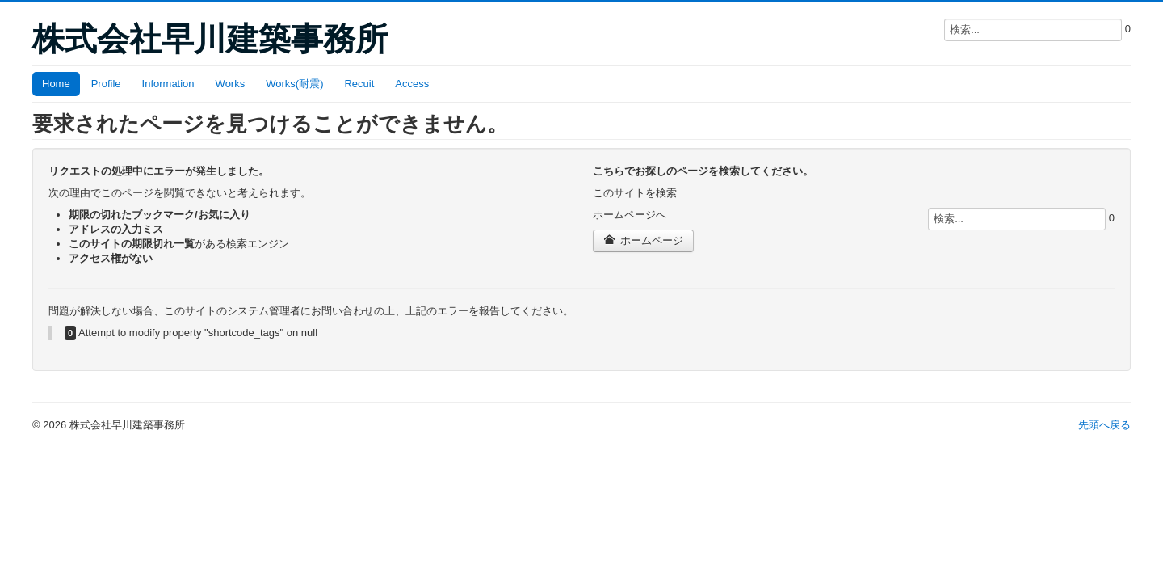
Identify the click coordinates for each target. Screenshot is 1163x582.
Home (56, 84)
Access (412, 84)
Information (168, 84)
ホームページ (643, 240)
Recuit (359, 84)
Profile (106, 84)
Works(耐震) (294, 84)
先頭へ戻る (1104, 425)
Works (231, 84)
